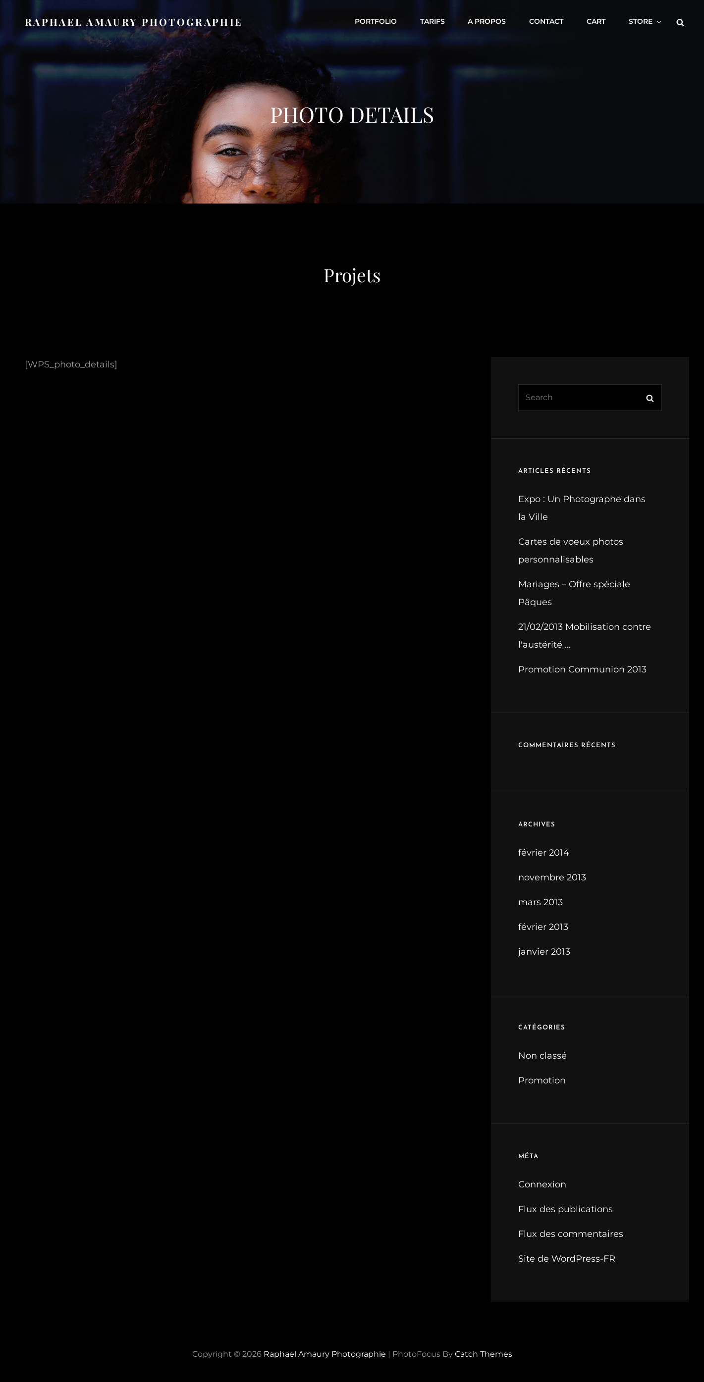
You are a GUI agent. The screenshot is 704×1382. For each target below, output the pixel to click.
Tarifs (437, 21)
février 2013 (543, 926)
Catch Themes (483, 1354)
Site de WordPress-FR (566, 1258)
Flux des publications (565, 1209)
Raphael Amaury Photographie (134, 21)
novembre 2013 (552, 877)
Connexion (542, 1184)
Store (647, 21)
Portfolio (381, 21)
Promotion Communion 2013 (582, 669)
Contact (549, 21)
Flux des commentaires (570, 1233)
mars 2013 (540, 902)
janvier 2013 (544, 951)
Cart (598, 21)
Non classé (542, 1055)
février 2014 (543, 852)
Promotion (542, 1080)
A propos (491, 21)
